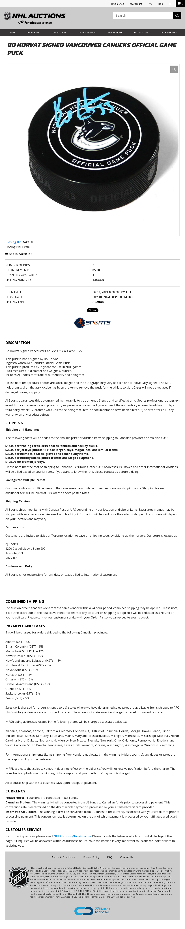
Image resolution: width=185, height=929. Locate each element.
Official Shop (117, 3)
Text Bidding (168, 32)
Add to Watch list (18, 254)
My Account (136, 3)
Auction (98, 302)
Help (160, 3)
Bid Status (141, 32)
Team (11, 32)
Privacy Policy (91, 857)
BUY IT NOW (115, 32)
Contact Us (126, 857)
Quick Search (87, 32)
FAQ (150, 3)
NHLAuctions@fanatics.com (72, 836)
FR (170, 3)
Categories (59, 32)
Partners (33, 32)
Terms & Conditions (63, 857)
